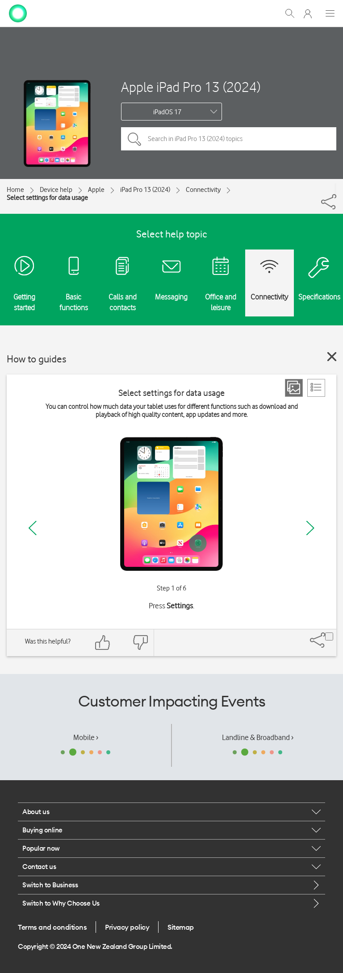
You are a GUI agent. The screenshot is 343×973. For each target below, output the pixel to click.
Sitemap (180, 927)
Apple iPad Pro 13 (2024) (190, 87)
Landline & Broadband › (257, 737)
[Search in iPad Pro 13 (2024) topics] (228, 138)
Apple (96, 190)
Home (15, 190)
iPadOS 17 (167, 112)
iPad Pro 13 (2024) (145, 190)
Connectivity (203, 190)
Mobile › (85, 737)
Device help (56, 190)
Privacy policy (127, 927)
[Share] (335, 188)
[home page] (18, 12)
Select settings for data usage (47, 198)
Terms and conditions (52, 927)
